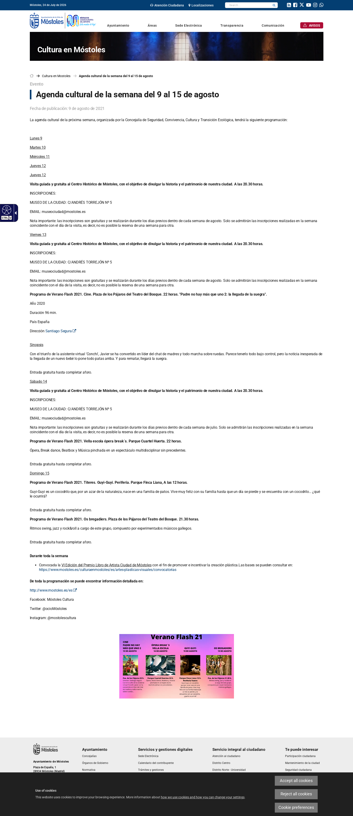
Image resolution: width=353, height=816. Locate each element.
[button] (274, 5)
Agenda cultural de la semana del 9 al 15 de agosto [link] (116, 76)
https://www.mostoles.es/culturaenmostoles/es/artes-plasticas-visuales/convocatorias (107, 569)
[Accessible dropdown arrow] (15, 213)
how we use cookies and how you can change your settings (203, 797)
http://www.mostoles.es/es (53, 590)
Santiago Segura (60, 331)
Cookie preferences (296, 807)
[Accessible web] (6, 209)
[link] (167, 5)
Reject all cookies (296, 794)
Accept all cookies (296, 780)
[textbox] (248, 5)
